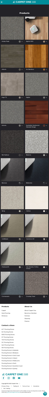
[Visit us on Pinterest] (14, 378)
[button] (1, 2)
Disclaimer (36, 386)
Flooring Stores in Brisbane (10, 353)
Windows (4, 316)
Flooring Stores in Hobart (9, 358)
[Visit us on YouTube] (19, 378)
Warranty (27, 318)
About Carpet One (30, 310)
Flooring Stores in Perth (9, 363)
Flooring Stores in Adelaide (10, 350)
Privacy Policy (5, 386)
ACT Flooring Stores (8, 329)
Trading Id (16, 386)
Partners (27, 316)
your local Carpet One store (13, 392)
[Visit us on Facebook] (3, 378)
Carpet (4, 310)
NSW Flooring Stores (8, 334)
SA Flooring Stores (7, 332)
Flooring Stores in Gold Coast (11, 355)
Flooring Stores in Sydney (9, 368)
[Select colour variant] (22, 41)
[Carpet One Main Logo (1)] (15, 374)
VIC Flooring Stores (8, 342)
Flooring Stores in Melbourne (11, 360)
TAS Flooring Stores (8, 340)
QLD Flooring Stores (8, 345)
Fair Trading (6, 388)
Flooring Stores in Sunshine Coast (12, 366)
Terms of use (26, 386)
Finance (26, 321)
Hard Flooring (6, 313)
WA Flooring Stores (8, 347)
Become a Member (30, 313)
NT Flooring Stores (7, 337)
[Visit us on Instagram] (8, 378)
